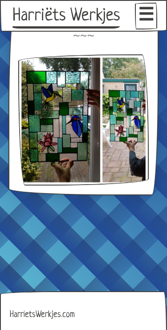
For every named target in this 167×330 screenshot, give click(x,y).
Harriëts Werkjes (66, 16)
